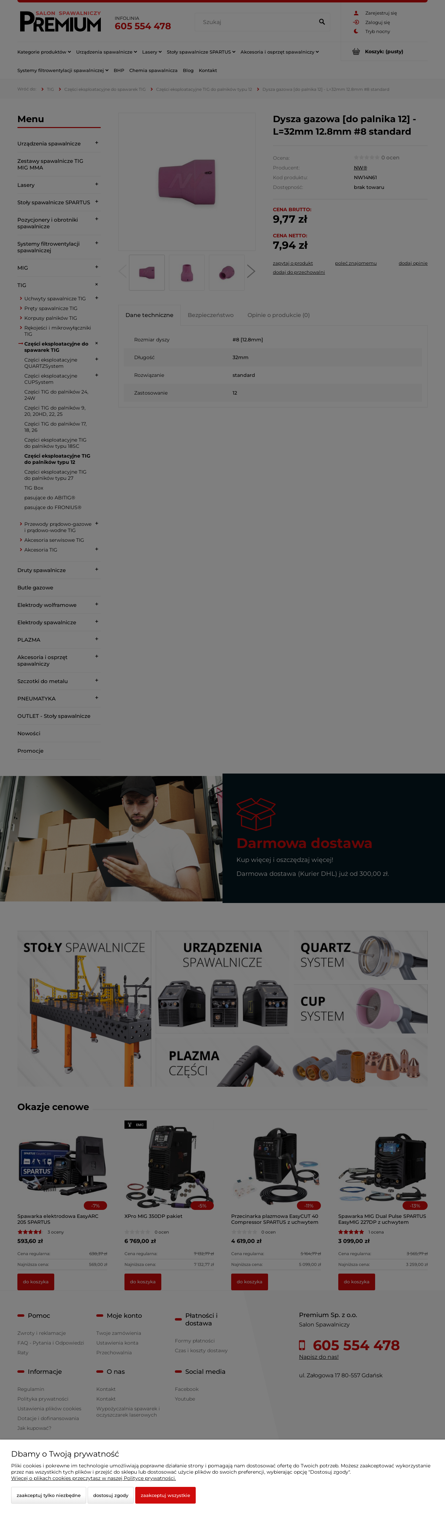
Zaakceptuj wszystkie (165, 1495)
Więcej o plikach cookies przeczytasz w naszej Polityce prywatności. (93, 1478)
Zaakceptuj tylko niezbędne (49, 1495)
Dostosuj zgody (110, 1495)
